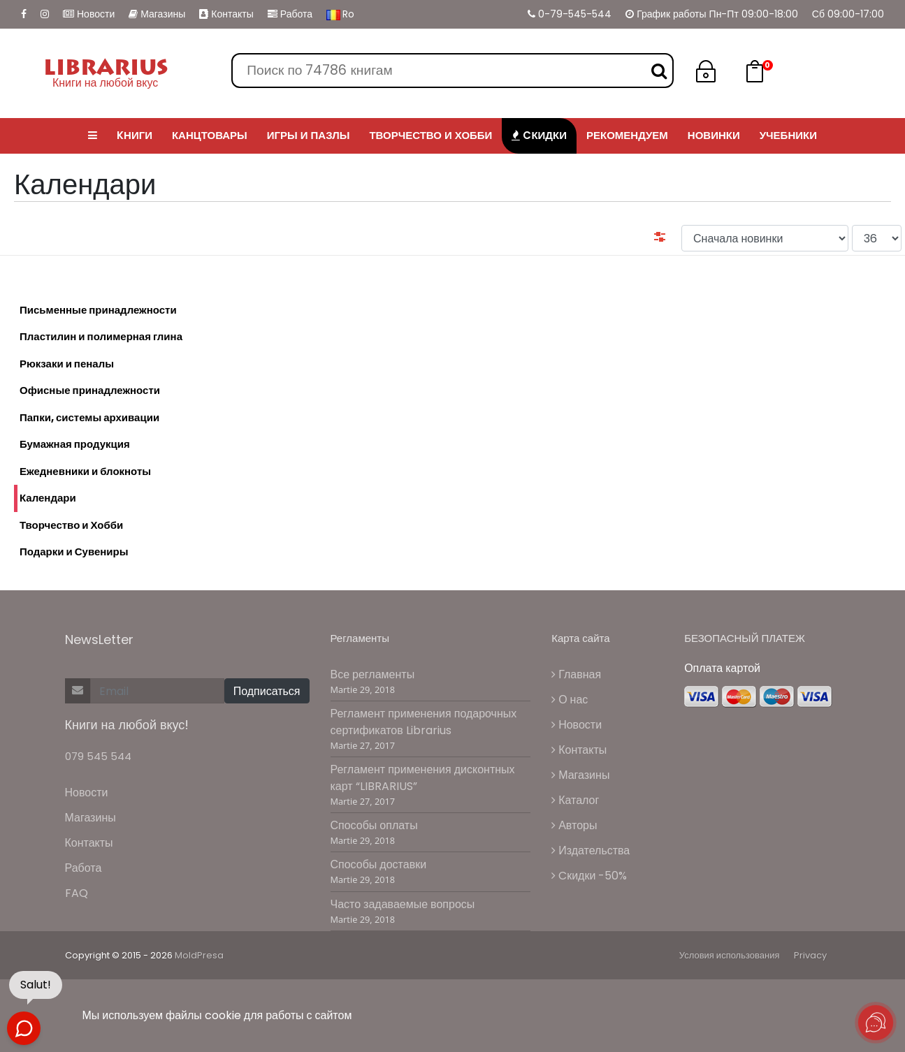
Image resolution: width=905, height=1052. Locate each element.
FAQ (76, 893)
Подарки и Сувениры (74, 551)
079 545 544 (98, 756)
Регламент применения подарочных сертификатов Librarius (424, 722)
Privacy (810, 955)
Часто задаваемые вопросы (403, 904)
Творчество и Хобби (71, 525)
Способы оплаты (374, 825)
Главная (576, 674)
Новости (89, 14)
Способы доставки (379, 864)
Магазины (157, 14)
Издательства (590, 850)
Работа (290, 14)
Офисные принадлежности (90, 390)
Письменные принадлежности (98, 309)
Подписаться (267, 691)
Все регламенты (373, 674)
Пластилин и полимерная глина (101, 336)
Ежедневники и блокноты (85, 471)
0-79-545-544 (569, 14)
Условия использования (729, 955)
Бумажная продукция (75, 444)
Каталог (575, 800)
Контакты (226, 14)
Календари (45, 498)
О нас (569, 700)
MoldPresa (199, 955)
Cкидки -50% (589, 876)
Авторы (574, 825)
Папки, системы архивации (89, 417)
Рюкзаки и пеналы (67, 363)
